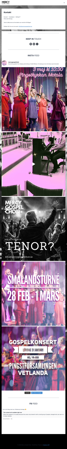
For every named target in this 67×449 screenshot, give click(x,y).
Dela (11, 418)
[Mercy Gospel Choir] (6, 3)
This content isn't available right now (12, 412)
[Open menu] (64, 3)
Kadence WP (46, 445)
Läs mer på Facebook (6, 418)
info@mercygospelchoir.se (25, 26)
